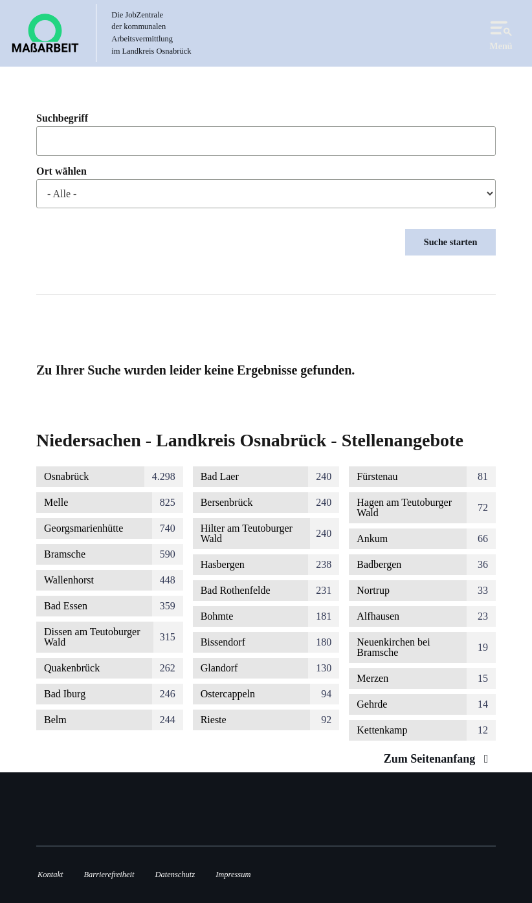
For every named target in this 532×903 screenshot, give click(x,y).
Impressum (233, 874)
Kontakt (50, 874)
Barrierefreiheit (108, 874)
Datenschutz (175, 874)
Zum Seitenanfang (439, 758)
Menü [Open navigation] (501, 33)
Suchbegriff (62, 118)
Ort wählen (61, 171)
